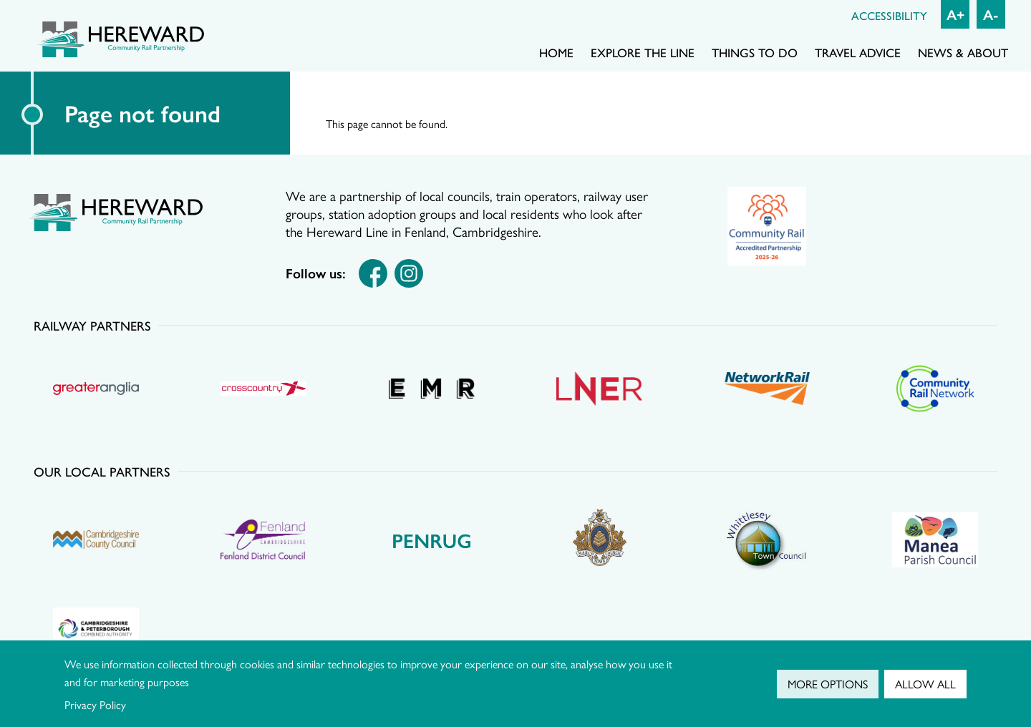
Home (556, 52)
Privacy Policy (95, 704)
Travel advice (858, 52)
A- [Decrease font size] (991, 14)
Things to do (755, 52)
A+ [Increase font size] (955, 14)
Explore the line (642, 52)
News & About (963, 52)
